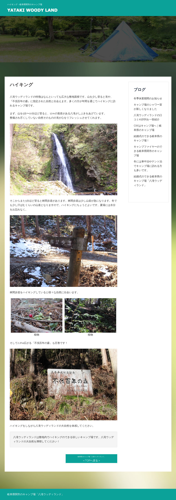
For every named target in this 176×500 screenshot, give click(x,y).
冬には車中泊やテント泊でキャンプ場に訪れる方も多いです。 (148, 166)
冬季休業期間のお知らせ (148, 98)
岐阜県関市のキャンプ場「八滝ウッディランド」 (35, 494)
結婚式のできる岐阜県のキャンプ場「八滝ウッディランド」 (148, 181)
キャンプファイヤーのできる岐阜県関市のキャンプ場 (148, 151)
